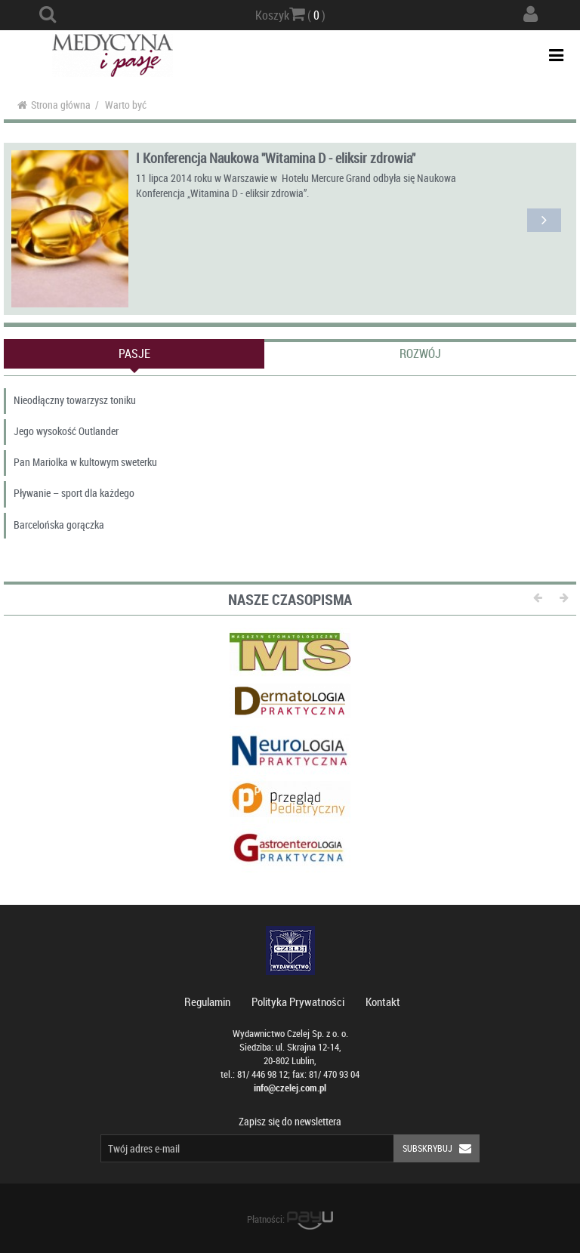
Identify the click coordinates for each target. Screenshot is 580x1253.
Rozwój (420, 353)
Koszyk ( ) (290, 14)
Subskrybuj (441, 1148)
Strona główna (54, 104)
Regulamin (207, 1001)
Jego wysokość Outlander (66, 431)
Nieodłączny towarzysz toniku (75, 400)
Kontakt (383, 1001)
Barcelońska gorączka (59, 524)
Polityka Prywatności (297, 1001)
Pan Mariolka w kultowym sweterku (85, 462)
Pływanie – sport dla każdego (74, 493)
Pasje (134, 353)
